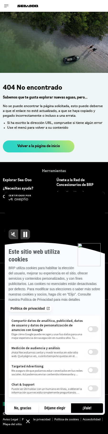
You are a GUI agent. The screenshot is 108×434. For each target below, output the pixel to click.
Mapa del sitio (12, 424)
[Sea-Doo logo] (28, 6)
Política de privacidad (36, 419)
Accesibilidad (92, 419)
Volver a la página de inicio (38, 146)
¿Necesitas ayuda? (18, 189)
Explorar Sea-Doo (17, 180)
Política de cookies (66, 419)
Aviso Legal (10, 419)
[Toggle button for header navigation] (6, 6)
